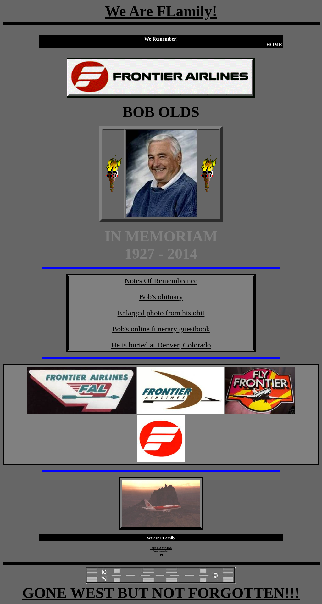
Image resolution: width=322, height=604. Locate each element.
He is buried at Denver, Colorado (161, 345)
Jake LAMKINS (161, 548)
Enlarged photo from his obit (161, 313)
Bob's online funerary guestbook (161, 329)
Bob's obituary (161, 297)
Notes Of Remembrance (161, 281)
